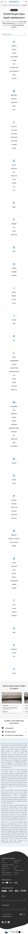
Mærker (16, 862)
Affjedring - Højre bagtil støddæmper (11, 5)
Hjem (3, 860)
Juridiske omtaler (6, 868)
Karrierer (16, 866)
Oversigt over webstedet (8, 858)
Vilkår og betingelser (7, 872)
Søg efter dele (17, 860)
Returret (4, 870)
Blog (15, 868)
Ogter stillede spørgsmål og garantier (7, 865)
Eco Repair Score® (18, 870)
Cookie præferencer (6, 874)
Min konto (4, 862)
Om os (15, 874)
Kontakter (16, 872)
